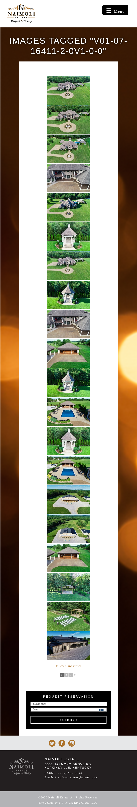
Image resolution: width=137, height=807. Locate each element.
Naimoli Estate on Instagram (71, 743)
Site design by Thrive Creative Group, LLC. (68, 802)
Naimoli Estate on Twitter (52, 743)
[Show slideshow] (68, 666)
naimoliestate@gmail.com (78, 777)
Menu (119, 11)
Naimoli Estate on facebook (61, 743)
